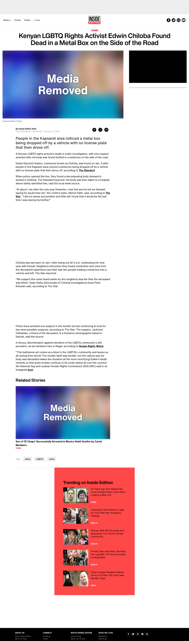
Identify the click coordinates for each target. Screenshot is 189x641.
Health (94, 523)
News (6, 20)
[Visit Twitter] (133, 634)
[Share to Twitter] (100, 130)
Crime (17, 20)
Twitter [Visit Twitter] (45, 639)
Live (37, 20)
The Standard (87, 170)
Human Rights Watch (91, 346)
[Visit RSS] (147, 634)
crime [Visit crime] (51, 459)
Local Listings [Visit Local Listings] (76, 636)
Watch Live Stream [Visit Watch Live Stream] (78, 639)
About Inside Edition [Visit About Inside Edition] (23, 636)
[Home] (94, 20)
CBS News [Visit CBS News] (102, 639)
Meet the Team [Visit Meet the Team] (21, 639)
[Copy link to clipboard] (106, 130)
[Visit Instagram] (138, 634)
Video (27, 20)
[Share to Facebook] (94, 130)
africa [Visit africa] (27, 459)
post (30, 370)
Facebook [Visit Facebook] (46, 636)
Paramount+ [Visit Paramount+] (103, 636)
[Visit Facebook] (128, 634)
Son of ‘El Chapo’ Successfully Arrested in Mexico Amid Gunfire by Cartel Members (59, 443)
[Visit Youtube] (142, 634)
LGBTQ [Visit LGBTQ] (39, 459)
